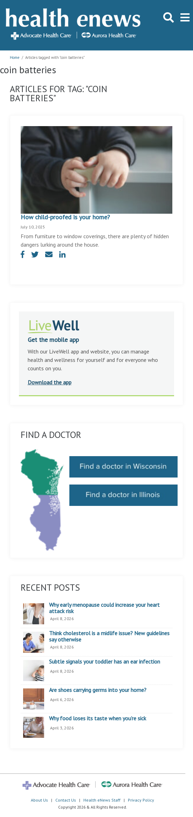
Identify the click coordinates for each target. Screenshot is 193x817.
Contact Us (65, 800)
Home (15, 57)
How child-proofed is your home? (65, 217)
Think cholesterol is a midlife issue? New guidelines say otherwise (109, 636)
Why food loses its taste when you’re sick (97, 718)
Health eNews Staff (101, 800)
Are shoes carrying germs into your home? (97, 690)
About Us (39, 800)
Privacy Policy (141, 800)
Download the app (49, 382)
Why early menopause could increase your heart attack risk (104, 608)
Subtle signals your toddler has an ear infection (104, 662)
